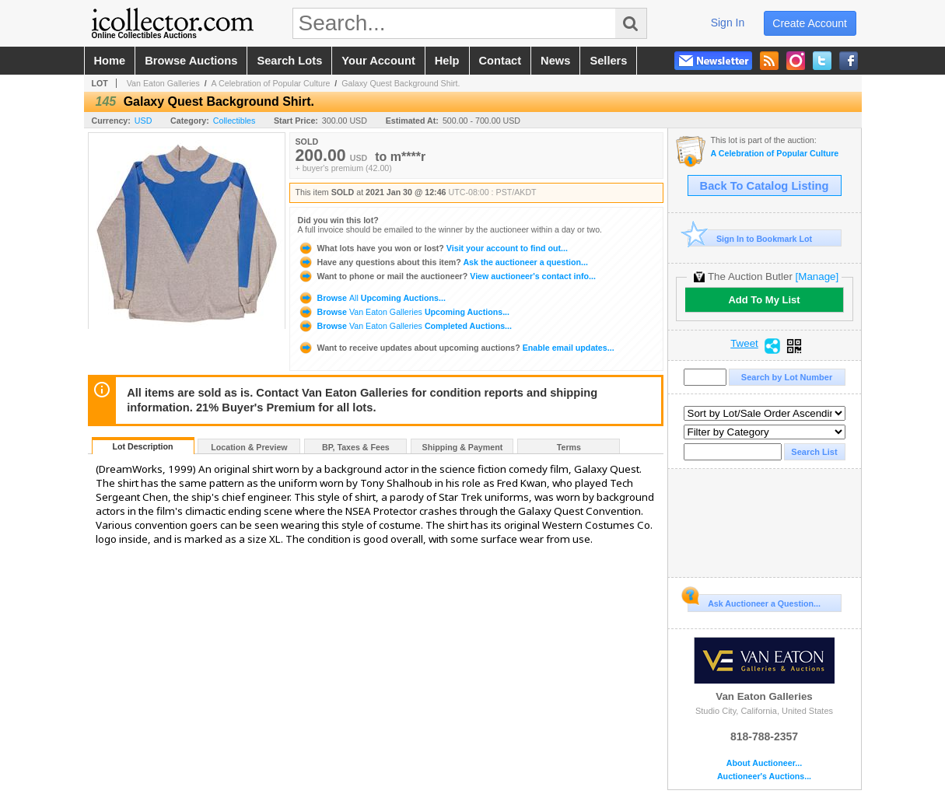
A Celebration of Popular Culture (271, 83)
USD (143, 120)
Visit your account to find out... (433, 248)
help (447, 60)
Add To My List (764, 300)
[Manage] (817, 276)
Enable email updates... (456, 347)
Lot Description (142, 446)
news (555, 60)
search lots (289, 60)
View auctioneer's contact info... (447, 276)
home (110, 60)
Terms (569, 447)
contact (500, 60)
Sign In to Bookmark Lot (750, 238)
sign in (728, 22)
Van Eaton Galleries (163, 83)
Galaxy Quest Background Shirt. (400, 83)
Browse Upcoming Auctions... (372, 298)
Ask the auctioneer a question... (443, 262)
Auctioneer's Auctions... (764, 776)
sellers (608, 60)
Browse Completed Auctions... (405, 326)
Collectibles (234, 120)
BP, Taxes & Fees (356, 447)
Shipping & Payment (462, 447)
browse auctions (191, 60)
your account (378, 60)
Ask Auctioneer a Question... (754, 601)
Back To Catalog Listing (764, 186)
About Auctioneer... (764, 763)
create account (809, 23)
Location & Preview (249, 447)
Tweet (744, 343)
